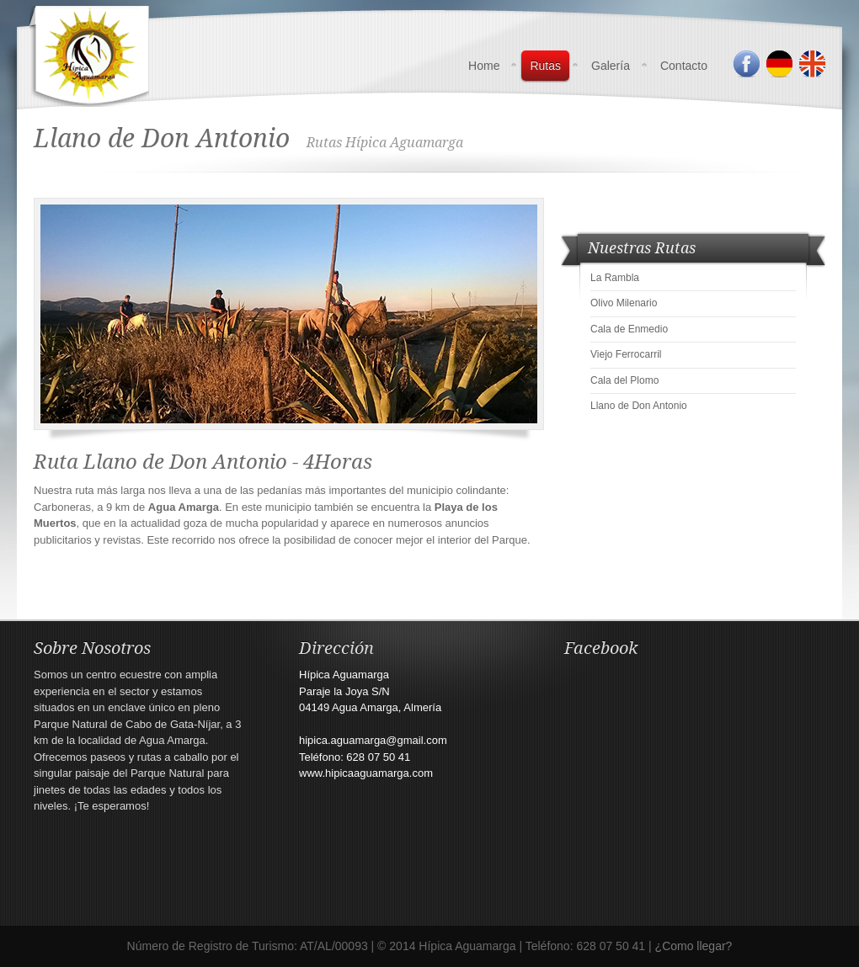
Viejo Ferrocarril (625, 354)
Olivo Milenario (623, 303)
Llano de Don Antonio (638, 406)
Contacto (683, 65)
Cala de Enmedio (629, 329)
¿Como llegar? (694, 946)
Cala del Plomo (624, 380)
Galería (610, 65)
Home (483, 65)
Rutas (545, 65)
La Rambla (614, 278)
